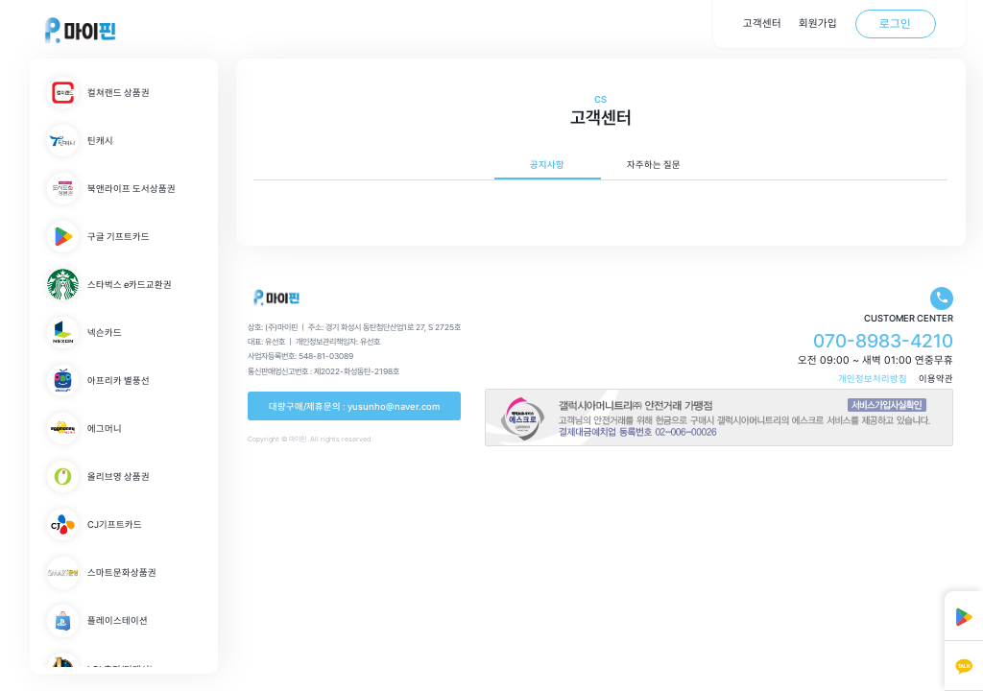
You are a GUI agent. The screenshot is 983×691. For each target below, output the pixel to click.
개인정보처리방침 (872, 378)
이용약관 (936, 378)
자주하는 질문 (654, 164)
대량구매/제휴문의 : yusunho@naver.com (354, 406)
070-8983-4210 (883, 340)
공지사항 (547, 164)
